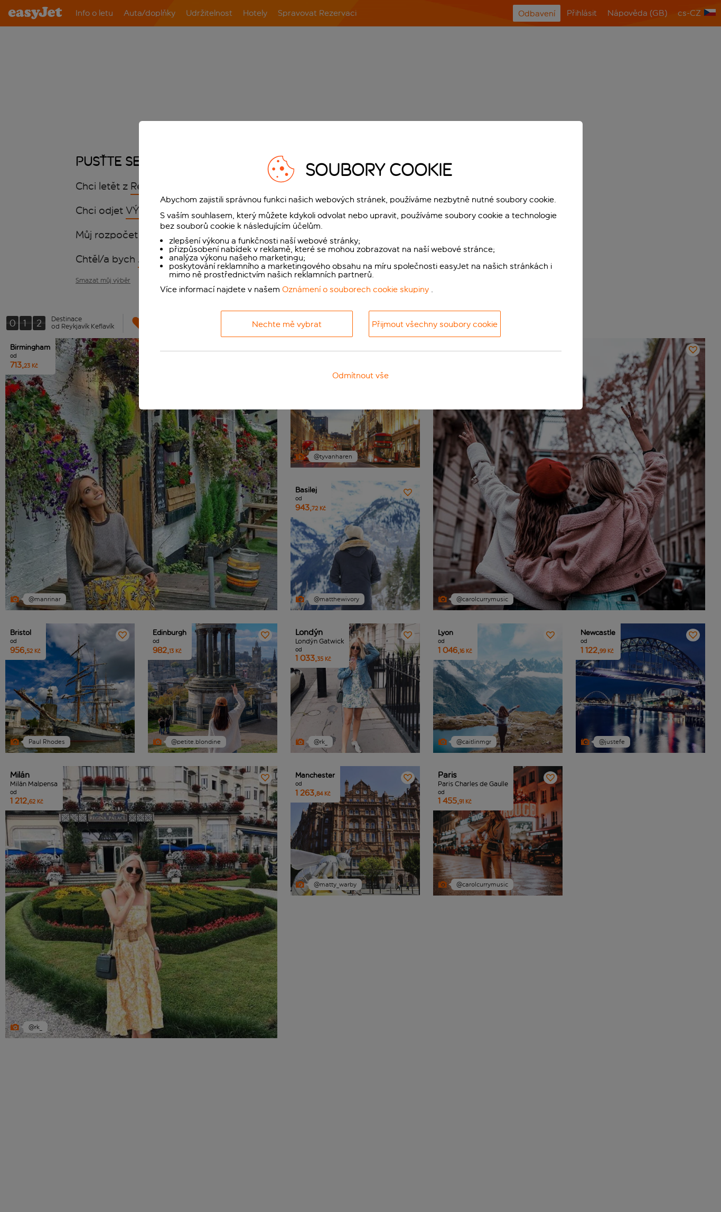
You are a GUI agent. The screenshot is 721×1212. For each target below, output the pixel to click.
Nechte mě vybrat (287, 324)
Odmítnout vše (360, 375)
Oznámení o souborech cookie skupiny (355, 289)
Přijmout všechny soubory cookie (435, 324)
